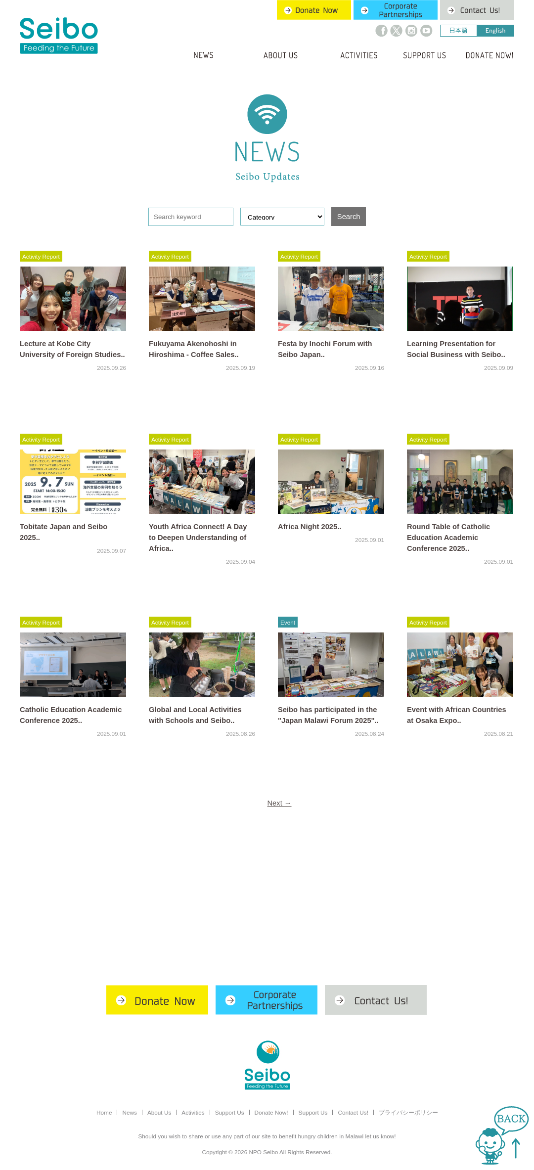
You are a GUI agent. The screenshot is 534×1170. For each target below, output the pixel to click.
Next (279, 803)
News (129, 1112)
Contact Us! (353, 1112)
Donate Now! (271, 1112)
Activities (192, 1112)
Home (104, 1112)
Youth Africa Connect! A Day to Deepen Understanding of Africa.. (198, 537)
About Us (159, 1112)
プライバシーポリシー (408, 1112)
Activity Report (41, 256)
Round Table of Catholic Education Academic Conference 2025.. (448, 537)
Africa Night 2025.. (309, 527)
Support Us (229, 1112)
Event (287, 622)
